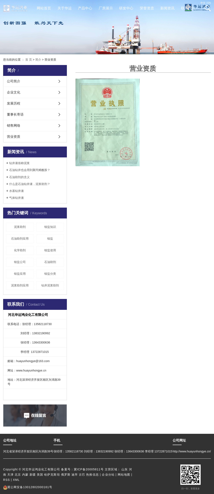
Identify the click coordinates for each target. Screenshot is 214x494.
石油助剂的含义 (19, 177)
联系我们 (188, 8)
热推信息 (92, 474)
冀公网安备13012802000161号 (27, 487)
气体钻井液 (16, 197)
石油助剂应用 (20, 238)
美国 (40, 474)
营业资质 (13, 136)
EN (209, 2)
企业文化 (13, 92)
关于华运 (64, 8)
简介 (38, 59)
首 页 (28, 59)
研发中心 (126, 8)
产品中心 (85, 8)
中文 (202, 2)
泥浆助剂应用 (20, 285)
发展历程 (13, 103)
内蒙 (25, 474)
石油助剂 (50, 262)
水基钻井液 (16, 191)
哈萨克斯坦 (52, 474)
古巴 (82, 474)
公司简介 (13, 81)
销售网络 (13, 125)
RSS (6, 479)
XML (16, 479)
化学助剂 (20, 250)
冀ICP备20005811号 (89, 469)
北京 (18, 474)
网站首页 (44, 8)
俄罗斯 (65, 474)
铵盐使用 (50, 250)
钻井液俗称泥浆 (19, 163)
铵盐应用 (20, 273)
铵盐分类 (50, 273)
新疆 (32, 474)
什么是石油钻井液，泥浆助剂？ (29, 184)
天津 (10, 474)
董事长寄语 (15, 114)
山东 (124, 469)
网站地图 (124, 474)
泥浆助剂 (20, 226)
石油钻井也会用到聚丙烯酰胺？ (29, 170)
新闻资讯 (167, 8)
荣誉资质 (147, 8)
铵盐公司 (20, 262)
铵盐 (50, 238)
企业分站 (108, 474)
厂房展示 (106, 8)
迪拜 (74, 474)
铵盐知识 (50, 226)
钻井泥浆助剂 (50, 285)
